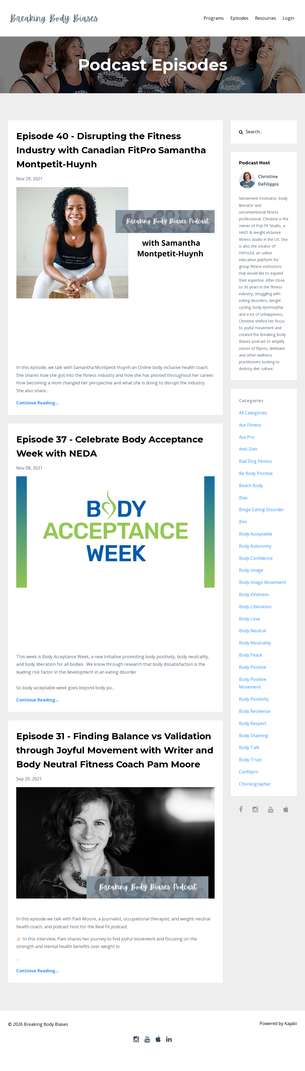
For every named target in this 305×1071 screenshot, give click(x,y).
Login (288, 18)
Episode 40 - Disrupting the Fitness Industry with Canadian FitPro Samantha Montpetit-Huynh (115, 149)
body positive (252, 667)
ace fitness (250, 425)
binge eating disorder (261, 510)
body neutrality (255, 643)
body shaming (253, 736)
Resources (265, 18)
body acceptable (255, 534)
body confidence (256, 558)
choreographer (255, 784)
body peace (250, 655)
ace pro (246, 437)
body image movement (262, 582)
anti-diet (248, 449)
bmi (243, 522)
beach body (251, 485)
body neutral (252, 631)
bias (243, 498)
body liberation (255, 607)
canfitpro (248, 772)
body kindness (254, 594)
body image (251, 570)
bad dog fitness (255, 461)
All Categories (253, 413)
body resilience (254, 711)
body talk (249, 747)
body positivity (254, 699)
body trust (250, 760)
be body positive (256, 473)
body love (249, 619)
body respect (252, 723)
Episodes (239, 18)
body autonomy (255, 546)
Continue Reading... (37, 403)
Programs (214, 18)
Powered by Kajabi (278, 1038)
